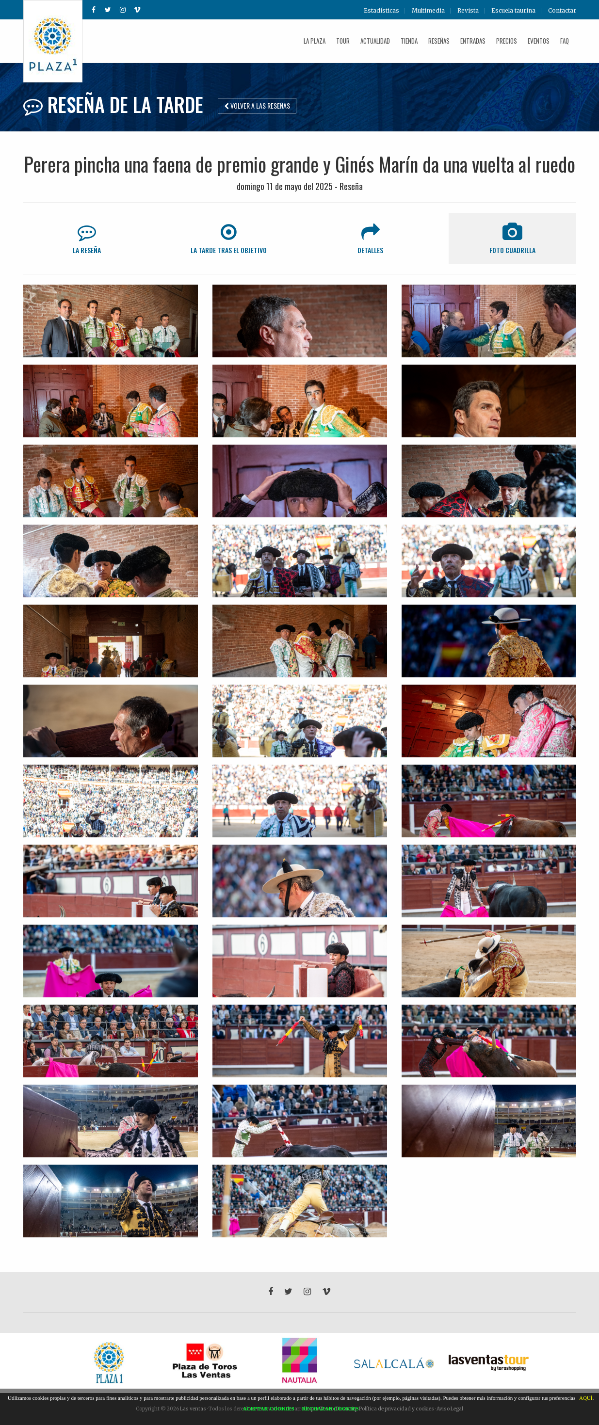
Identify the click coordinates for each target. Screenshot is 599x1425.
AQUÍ (586, 1398)
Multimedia (428, 11)
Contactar (562, 11)
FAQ (564, 41)
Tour (343, 41)
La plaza (314, 41)
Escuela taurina (513, 11)
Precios (506, 41)
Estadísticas (381, 11)
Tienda (409, 41)
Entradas (473, 41)
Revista (468, 11)
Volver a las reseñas (257, 105)
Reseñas (439, 41)
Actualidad (375, 41)
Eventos (539, 41)
